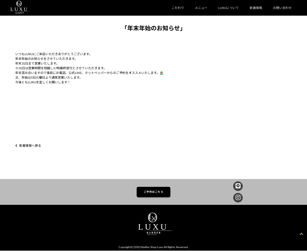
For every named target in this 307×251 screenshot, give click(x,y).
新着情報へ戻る (28, 145)
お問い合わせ (282, 8)
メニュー (201, 8)
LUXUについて (228, 8)
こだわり (178, 8)
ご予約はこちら (153, 192)
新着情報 (256, 8)
